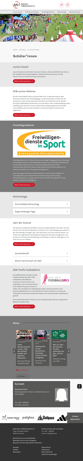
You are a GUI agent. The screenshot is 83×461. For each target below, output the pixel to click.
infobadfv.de (52, 436)
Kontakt (16, 449)
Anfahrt (15, 452)
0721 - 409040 (49, 433)
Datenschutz (46, 449)
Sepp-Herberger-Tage (25, 211)
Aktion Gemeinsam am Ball (28, 261)
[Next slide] (68, 353)
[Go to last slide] (14, 353)
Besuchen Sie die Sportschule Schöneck (27, 445)
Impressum (46, 452)
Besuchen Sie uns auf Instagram (24, 443)
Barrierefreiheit (47, 454)
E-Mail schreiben (23, 407)
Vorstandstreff (22, 253)
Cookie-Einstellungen (49, 456)
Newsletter (17, 454)
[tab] (17, 372)
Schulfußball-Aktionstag (27, 204)
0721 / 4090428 (23, 405)
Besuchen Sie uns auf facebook (24, 440)
